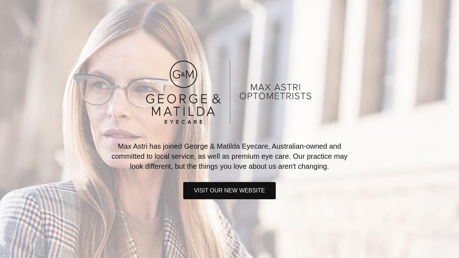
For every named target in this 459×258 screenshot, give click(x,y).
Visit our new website (229, 190)
